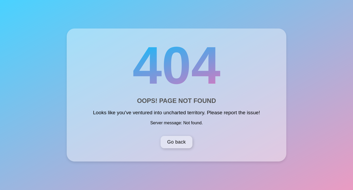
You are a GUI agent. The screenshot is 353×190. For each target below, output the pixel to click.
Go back (176, 142)
